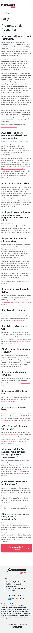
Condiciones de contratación (16, 588)
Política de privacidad (13, 584)
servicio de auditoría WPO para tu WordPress (16, 420)
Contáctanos (10, 590)
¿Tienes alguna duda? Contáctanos (15, 548)
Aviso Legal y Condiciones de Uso (17, 582)
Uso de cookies (11, 586)
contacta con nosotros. (9, 127)
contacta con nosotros (8, 441)
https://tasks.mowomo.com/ (20, 341)
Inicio (3, 13)
